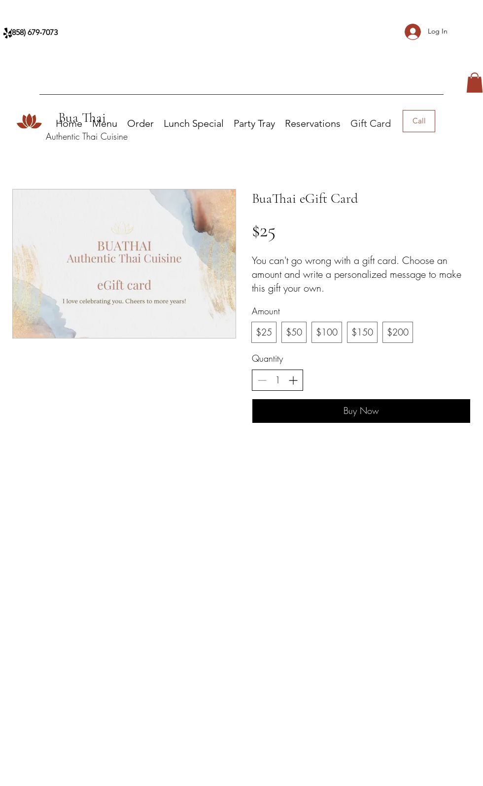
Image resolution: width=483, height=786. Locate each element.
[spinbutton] (277, 380)
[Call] (419, 121)
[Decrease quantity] (262, 380)
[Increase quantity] (293, 380)
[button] (474, 83)
